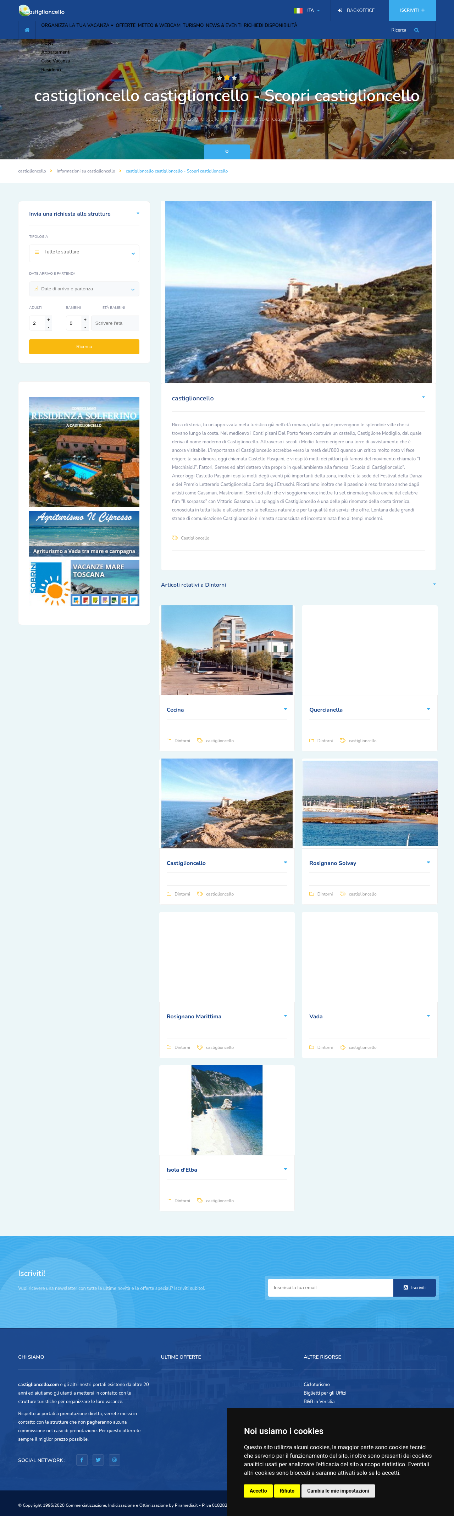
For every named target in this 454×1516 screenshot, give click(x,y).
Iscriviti (415, 1287)
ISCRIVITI (412, 10)
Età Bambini (114, 307)
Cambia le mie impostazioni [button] (338, 1491)
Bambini (73, 307)
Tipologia (38, 236)
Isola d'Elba (182, 1170)
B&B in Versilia (319, 1402)
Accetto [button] (258, 1491)
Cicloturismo (317, 1384)
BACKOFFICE (361, 10)
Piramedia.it (186, 1505)
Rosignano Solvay (332, 863)
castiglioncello (32, 171)
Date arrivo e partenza (52, 273)
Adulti (35, 307)
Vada (316, 1016)
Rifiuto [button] (287, 1491)
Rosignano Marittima (194, 1016)
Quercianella (326, 710)
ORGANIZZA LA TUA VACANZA (82, 29)
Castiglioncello (195, 538)
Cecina (175, 710)
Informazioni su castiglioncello (86, 171)
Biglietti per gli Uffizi (325, 1393)
